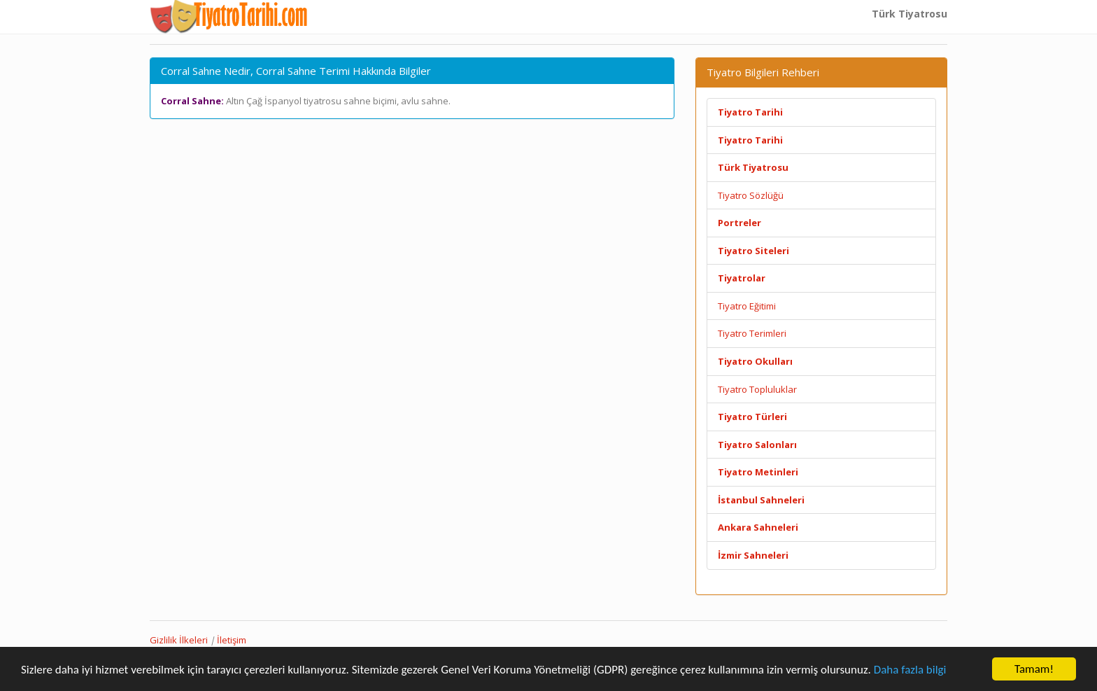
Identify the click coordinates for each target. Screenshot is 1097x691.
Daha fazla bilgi (910, 669)
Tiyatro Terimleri (752, 333)
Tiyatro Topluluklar (757, 389)
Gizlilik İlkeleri (179, 640)
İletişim (231, 640)
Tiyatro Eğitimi (747, 306)
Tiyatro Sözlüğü (751, 195)
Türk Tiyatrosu (909, 13)
